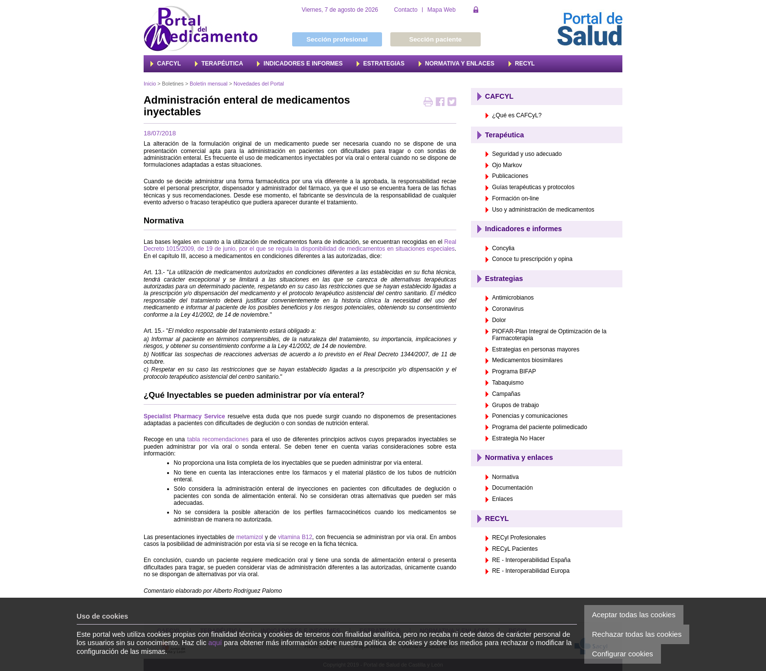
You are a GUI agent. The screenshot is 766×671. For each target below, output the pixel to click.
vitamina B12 (295, 537)
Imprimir (428, 102)
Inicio (150, 84)
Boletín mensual (208, 84)
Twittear (451, 102)
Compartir (440, 102)
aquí (215, 643)
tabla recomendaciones (218, 439)
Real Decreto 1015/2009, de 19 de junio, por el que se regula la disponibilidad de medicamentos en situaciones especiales (300, 245)
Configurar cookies (622, 653)
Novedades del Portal (259, 84)
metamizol (249, 537)
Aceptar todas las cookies (634, 614)
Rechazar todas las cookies (636, 634)
